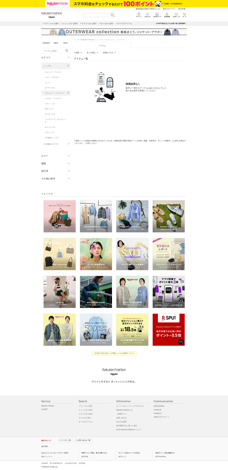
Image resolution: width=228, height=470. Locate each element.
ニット (47, 83)
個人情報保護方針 (56, 463)
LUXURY (44, 409)
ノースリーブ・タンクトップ (55, 120)
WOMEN (46, 43)
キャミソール (50, 127)
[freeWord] (55, 51)
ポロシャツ (49, 109)
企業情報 (44, 463)
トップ (76, 40)
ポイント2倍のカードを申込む (129, 453)
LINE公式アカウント (162, 417)
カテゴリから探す (86, 414)
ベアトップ (49, 132)
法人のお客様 (121, 422)
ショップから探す (86, 410)
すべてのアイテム (86, 422)
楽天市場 (181, 9)
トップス (47, 66)
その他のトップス (52, 138)
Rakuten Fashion (87, 40)
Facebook (157, 410)
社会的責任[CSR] (71, 463)
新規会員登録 (159, 406)
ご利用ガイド (121, 414)
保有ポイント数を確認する (165, 453)
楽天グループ (168, 9)
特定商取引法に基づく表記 (126, 426)
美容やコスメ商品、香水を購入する (94, 453)
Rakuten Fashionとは (124, 410)
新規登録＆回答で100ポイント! (148, 9)
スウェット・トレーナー (54, 93)
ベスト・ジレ (50, 104)
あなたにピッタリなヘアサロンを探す (54, 453)
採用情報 (82, 463)
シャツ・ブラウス (52, 77)
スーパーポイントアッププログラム (130, 406)
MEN (56, 43)
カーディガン (50, 88)
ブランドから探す (86, 406)
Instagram (158, 413)
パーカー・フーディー (53, 98)
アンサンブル (50, 114)
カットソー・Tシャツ (53, 72)
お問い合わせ (121, 418)
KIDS (66, 43)
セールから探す (85, 418)
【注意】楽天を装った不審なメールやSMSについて (114, 353)
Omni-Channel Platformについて (128, 430)
